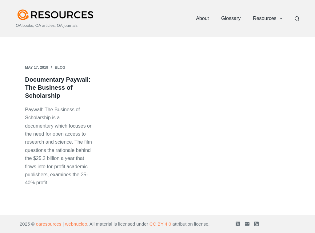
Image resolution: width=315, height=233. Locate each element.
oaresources (49, 224)
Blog (60, 67)
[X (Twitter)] (238, 224)
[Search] (297, 18)
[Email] (247, 224)
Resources (269, 18)
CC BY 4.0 (160, 224)
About (202, 18)
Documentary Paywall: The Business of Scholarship (57, 87)
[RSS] (256, 224)
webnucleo (76, 224)
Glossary (231, 18)
